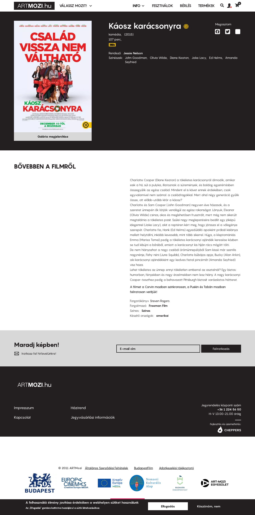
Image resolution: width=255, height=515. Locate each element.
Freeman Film (158, 305)
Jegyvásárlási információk (93, 417)
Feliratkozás (221, 348)
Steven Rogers (160, 301)
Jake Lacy (199, 57)
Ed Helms (215, 57)
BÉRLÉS (185, 6)
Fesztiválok (162, 6)
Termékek (206, 6)
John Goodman (136, 57)
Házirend (78, 408)
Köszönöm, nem (208, 506)
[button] (231, 5)
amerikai (162, 315)
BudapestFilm (143, 468)
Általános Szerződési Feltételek (106, 468)
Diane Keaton (179, 57)
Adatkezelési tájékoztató (176, 468)
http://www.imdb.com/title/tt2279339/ (112, 44)
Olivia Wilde (158, 57)
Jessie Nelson (133, 53)
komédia (115, 34)
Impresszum (24, 408)
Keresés (223, 5)
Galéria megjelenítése (52, 136)
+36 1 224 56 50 (229, 409)
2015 (128, 34)
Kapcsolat (22, 417)
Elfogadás (168, 506)
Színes (145, 310)
